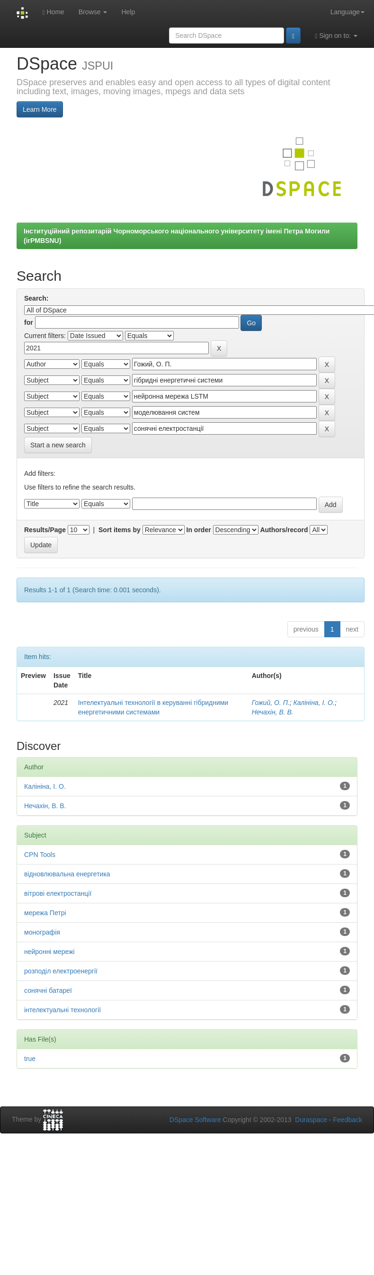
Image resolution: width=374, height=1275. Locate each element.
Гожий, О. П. (271, 702)
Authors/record (284, 530)
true (30, 1058)
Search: (36, 298)
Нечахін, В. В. (273, 712)
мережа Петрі (45, 913)
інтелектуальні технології (62, 1010)
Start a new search (58, 445)
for (28, 322)
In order (199, 530)
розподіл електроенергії (61, 971)
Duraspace (311, 1119)
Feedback (347, 1119)
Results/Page (45, 530)
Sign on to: (336, 36)
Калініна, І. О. (313, 702)
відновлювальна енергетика (67, 874)
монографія (42, 932)
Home (53, 12)
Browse (93, 12)
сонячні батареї (48, 990)
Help (128, 12)
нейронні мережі (49, 951)
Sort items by (119, 530)
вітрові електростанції (57, 893)
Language (347, 12)
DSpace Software (195, 1119)
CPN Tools (39, 854)
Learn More (40, 109)
